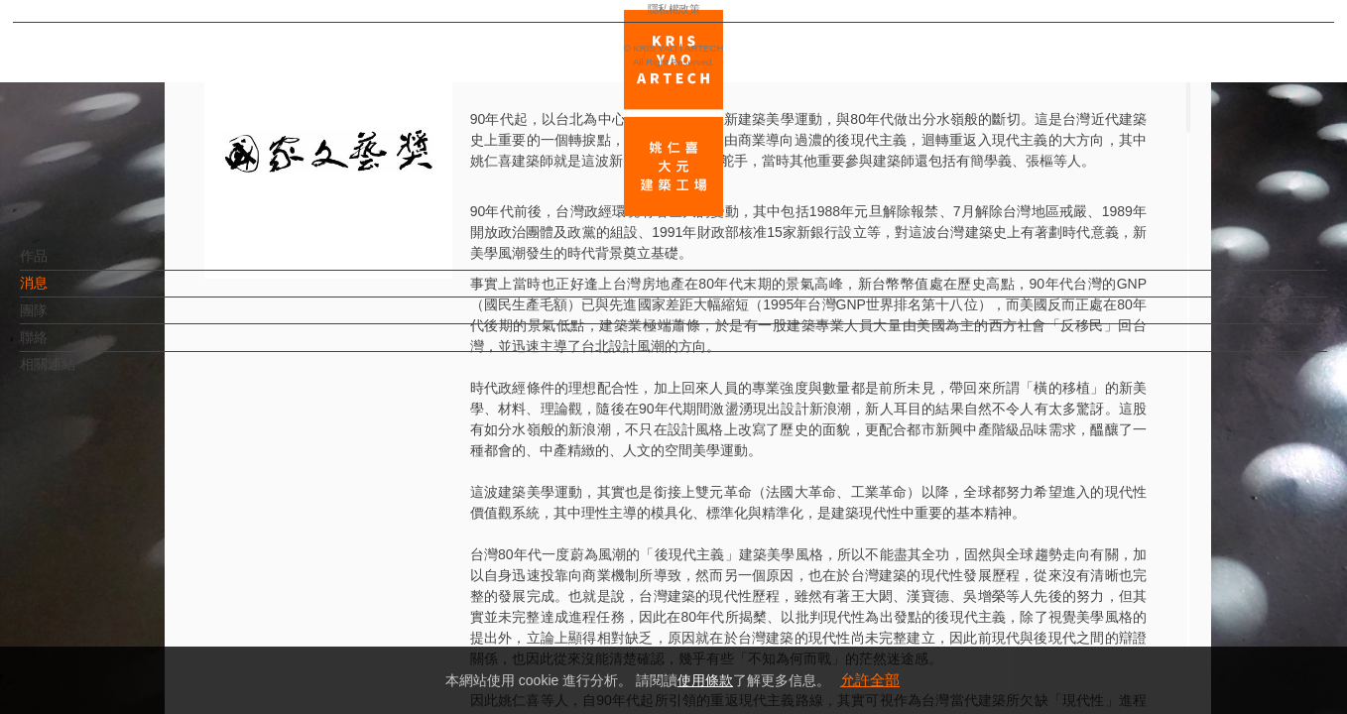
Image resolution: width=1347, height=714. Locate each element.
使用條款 (705, 680)
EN (135, 583)
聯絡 (66, 347)
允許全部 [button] (870, 679)
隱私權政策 (102, 641)
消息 (66, 292)
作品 (66, 266)
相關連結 (80, 374)
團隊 (66, 320)
